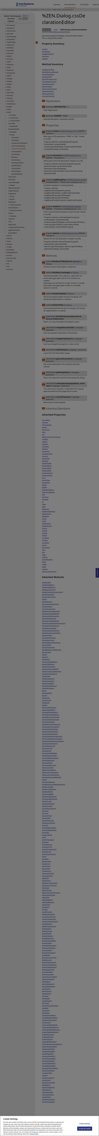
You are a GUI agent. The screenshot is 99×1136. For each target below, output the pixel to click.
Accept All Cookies (85, 1130)
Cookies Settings (84, 1125)
